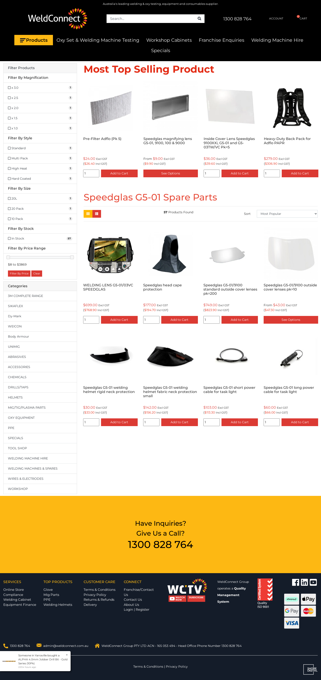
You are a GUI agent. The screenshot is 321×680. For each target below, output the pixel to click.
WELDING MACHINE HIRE (28, 458)
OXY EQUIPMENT (21, 418)
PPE (11, 428)
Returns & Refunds (99, 599)
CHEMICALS (17, 377)
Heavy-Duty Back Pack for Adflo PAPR (287, 141)
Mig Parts (51, 595)
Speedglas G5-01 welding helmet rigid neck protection (109, 389)
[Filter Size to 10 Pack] (40, 219)
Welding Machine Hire (277, 40)
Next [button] (315, 130)
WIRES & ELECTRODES (25, 479)
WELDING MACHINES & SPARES (33, 468)
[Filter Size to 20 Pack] (40, 209)
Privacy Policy (95, 595)
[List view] (96, 214)
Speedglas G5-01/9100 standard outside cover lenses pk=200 (230, 289)
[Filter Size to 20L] (40, 198)
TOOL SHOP (17, 448)
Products (34, 40)
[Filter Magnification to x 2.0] (40, 108)
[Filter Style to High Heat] (40, 168)
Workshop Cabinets (169, 40)
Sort (247, 214)
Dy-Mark (14, 316)
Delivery (90, 605)
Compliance (13, 595)
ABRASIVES (17, 357)
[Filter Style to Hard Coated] (40, 179)
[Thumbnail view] (88, 214)
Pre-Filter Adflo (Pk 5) (102, 139)
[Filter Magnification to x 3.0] (40, 88)
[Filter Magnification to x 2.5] (40, 98)
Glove (48, 589)
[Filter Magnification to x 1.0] (40, 128)
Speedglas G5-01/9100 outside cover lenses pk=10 (290, 287)
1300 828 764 (237, 18)
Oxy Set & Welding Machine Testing (97, 40)
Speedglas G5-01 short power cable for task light (229, 389)
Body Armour (18, 336)
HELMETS (15, 397)
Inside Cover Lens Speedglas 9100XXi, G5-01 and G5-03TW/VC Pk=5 (229, 143)
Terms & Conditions (99, 589)
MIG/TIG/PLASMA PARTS (27, 408)
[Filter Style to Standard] (40, 148)
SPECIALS (15, 438)
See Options (170, 173)
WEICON (15, 326)
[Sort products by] (287, 214)
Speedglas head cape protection (162, 287)
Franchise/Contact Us (139, 592)
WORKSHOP (18, 489)
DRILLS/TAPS (18, 387)
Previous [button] (86, 130)
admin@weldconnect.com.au (65, 646)
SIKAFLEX (15, 306)
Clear (36, 273)
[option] (110, 130)
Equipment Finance (19, 605)
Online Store (13, 589)
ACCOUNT (272, 18)
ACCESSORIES (19, 367)
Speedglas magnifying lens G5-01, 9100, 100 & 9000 (167, 141)
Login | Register (136, 609)
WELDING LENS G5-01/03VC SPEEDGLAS (108, 287)
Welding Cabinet (17, 599)
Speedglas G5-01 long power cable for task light (289, 389)
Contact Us (133, 599)
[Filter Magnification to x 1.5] (40, 118)
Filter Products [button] (21, 68)
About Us (131, 605)
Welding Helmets (57, 605)
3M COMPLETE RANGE (25, 296)
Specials (160, 50)
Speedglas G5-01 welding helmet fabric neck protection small (170, 391)
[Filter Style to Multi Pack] (40, 158)
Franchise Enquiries (221, 40)
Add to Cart (119, 173)
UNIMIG (14, 347)
